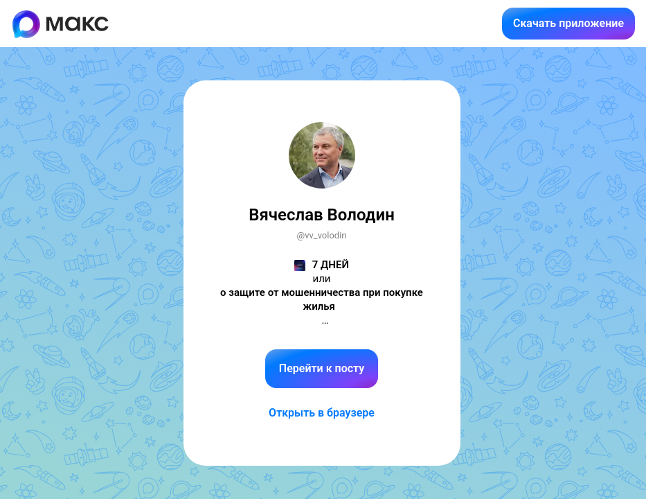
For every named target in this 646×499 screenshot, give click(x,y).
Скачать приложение (568, 23)
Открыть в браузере (322, 412)
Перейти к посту (321, 368)
